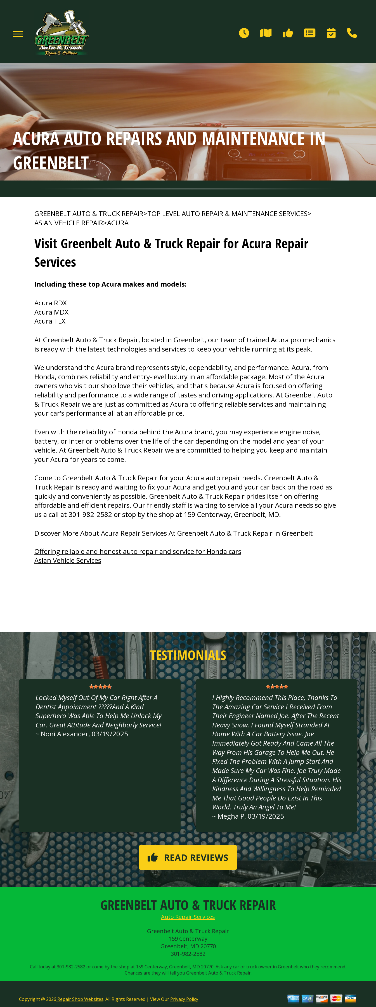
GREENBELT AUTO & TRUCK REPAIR (88, 213)
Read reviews (188, 857)
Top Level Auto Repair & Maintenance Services (227, 213)
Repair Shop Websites (79, 999)
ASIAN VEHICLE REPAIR (68, 222)
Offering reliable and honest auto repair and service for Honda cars (137, 551)
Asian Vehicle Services (67, 560)
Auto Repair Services (188, 917)
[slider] (100, 686)
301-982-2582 (90, 514)
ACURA (118, 222)
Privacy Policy (184, 999)
